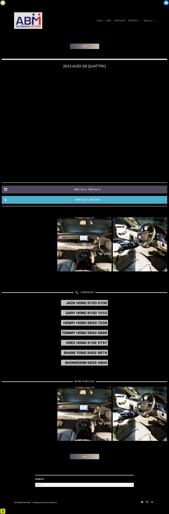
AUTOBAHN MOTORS (22, 503)
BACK (84, 46)
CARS (108, 20)
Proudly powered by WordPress (45, 503)
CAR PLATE (119, 20)
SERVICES (133, 20)
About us (148, 20)
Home (100, 20)
